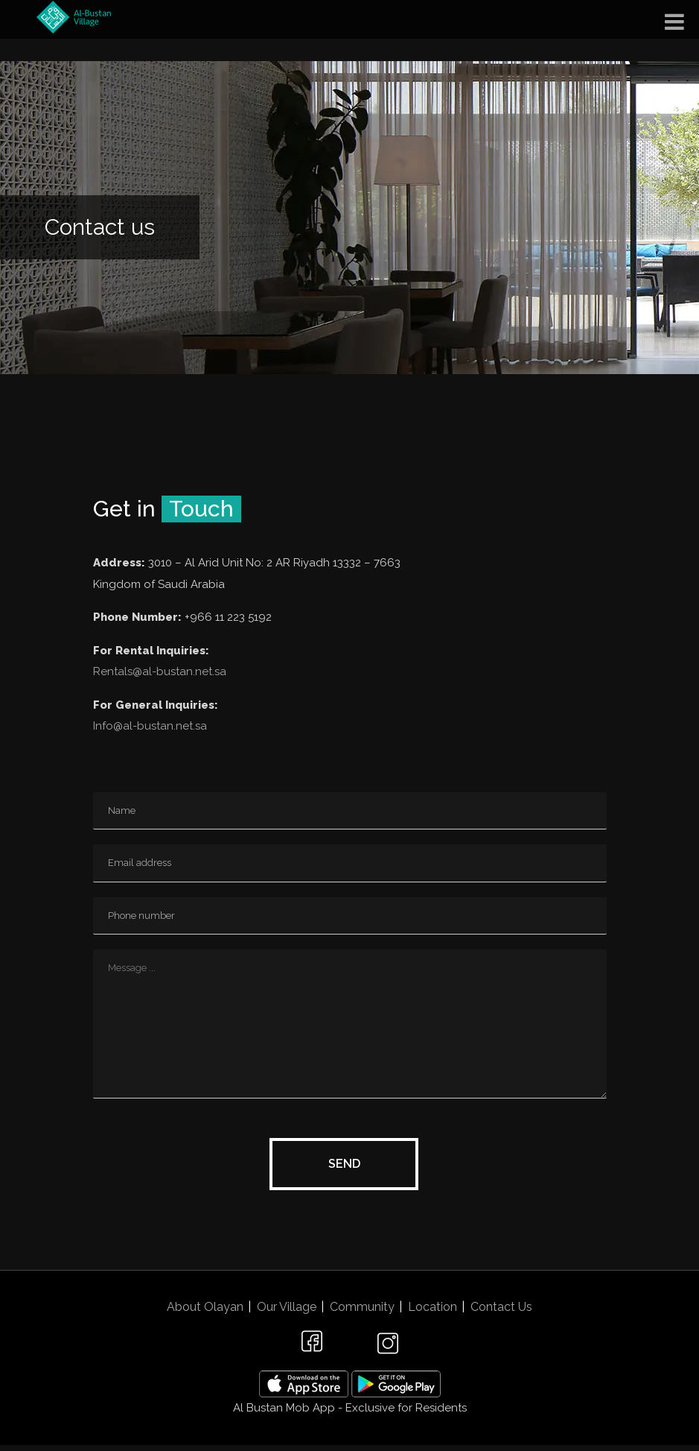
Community (362, 1307)
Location (432, 1307)
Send (344, 1164)
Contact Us (501, 1307)
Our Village (286, 1307)
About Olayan (205, 1307)
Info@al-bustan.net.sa (150, 726)
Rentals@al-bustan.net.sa (159, 671)
